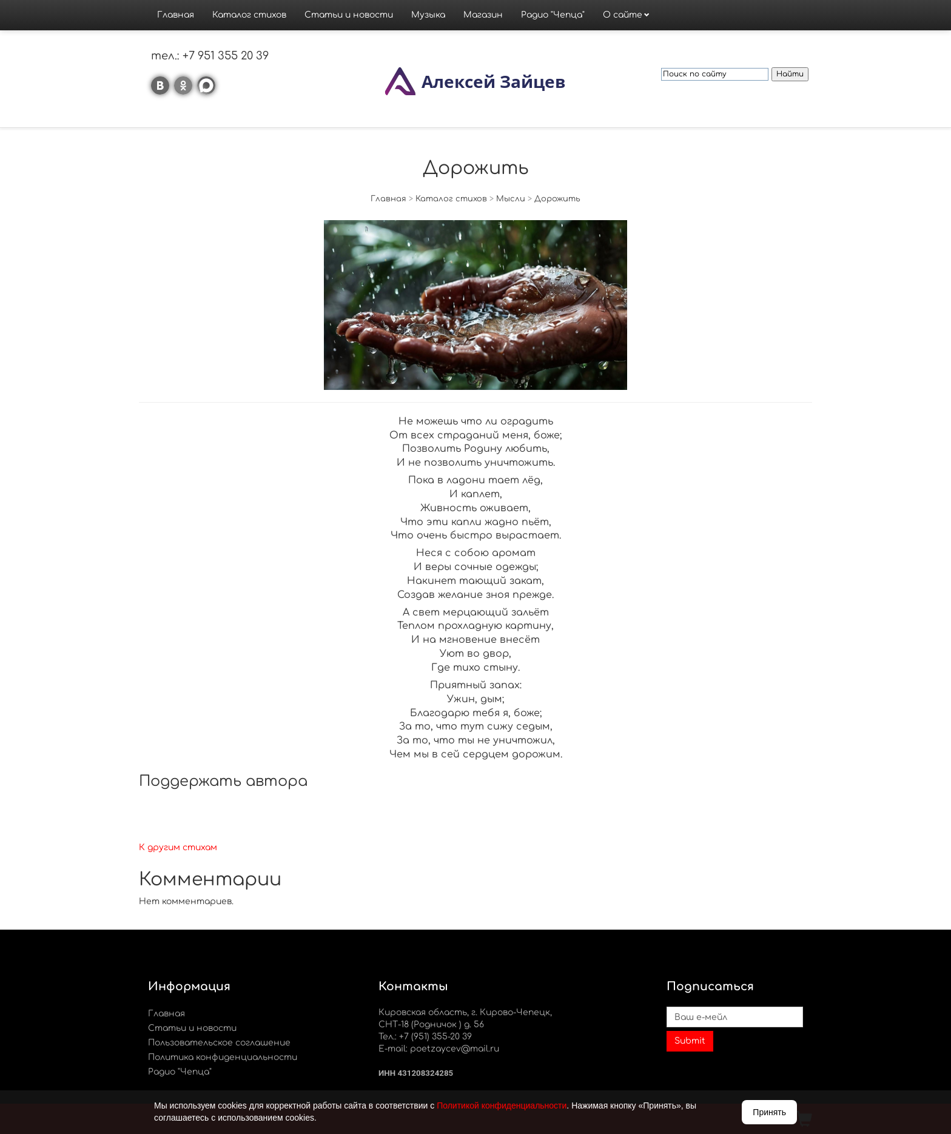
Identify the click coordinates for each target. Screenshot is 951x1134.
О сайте (622, 14)
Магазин (483, 14)
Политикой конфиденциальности (501, 1105)
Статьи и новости (348, 14)
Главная (175, 14)
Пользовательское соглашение (219, 1042)
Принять (769, 1112)
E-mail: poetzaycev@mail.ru (438, 1048)
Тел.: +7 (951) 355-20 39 (425, 1036)
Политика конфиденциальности (222, 1057)
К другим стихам (178, 847)
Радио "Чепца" (553, 14)
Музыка (428, 14)
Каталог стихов (249, 14)
